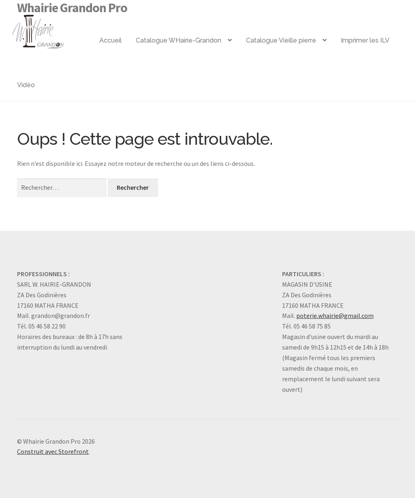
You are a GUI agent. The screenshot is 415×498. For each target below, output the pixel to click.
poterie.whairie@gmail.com (335, 315)
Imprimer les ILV (365, 40)
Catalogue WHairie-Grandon (178, 40)
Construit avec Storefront (53, 451)
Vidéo (26, 85)
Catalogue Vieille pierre (281, 40)
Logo (51, 28)
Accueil (110, 40)
